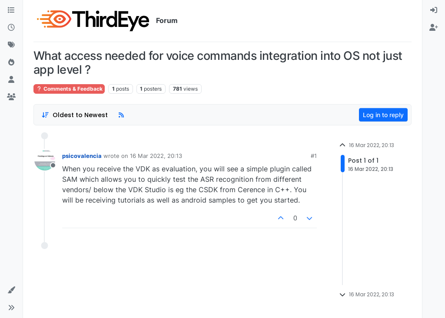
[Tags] (11, 45)
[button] (11, 290)
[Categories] (11, 10)
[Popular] (11, 62)
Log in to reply (383, 114)
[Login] (434, 10)
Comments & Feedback (69, 88)
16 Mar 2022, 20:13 (156, 155)
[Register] (434, 28)
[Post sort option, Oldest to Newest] (74, 114)
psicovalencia (82, 155)
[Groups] (11, 97)
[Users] (11, 80)
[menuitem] (434, 10)
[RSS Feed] (121, 114)
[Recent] (11, 28)
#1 (314, 155)
